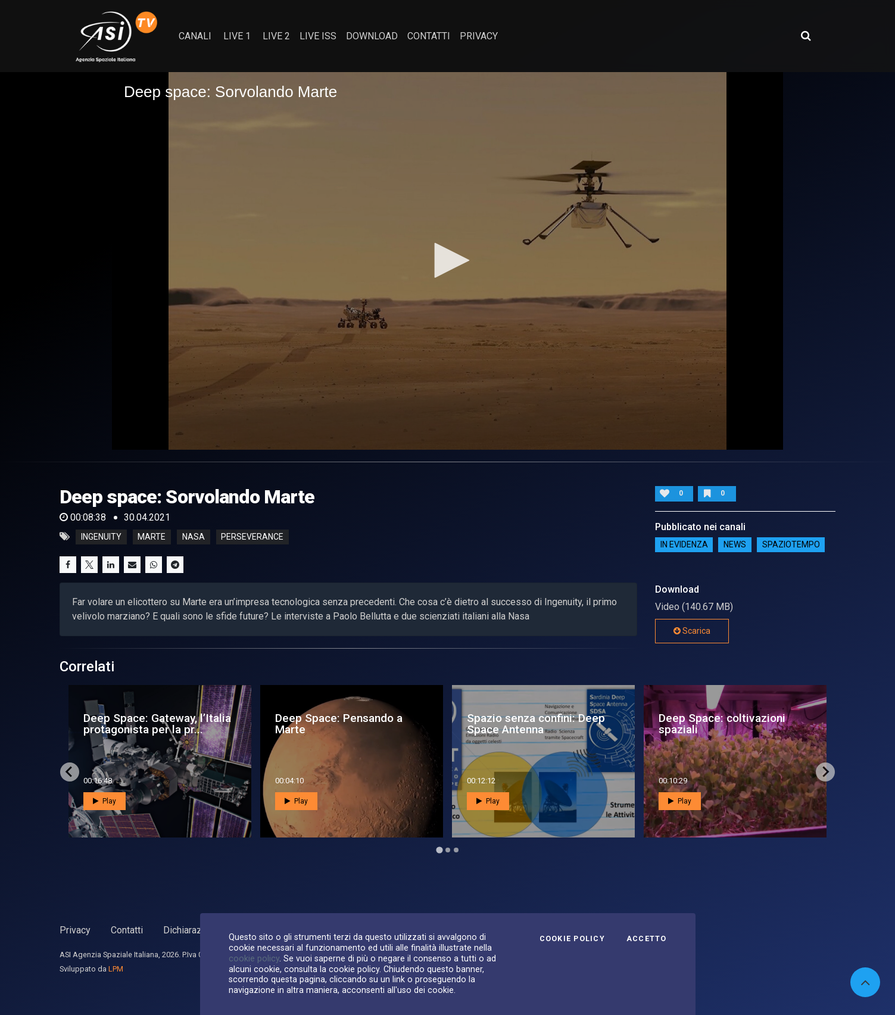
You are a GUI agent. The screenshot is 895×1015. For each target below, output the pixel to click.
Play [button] (104, 801)
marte (152, 536)
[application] (447, 261)
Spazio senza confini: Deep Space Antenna (536, 723)
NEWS (735, 545)
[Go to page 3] (456, 850)
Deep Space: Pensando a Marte (339, 723)
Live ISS (318, 36)
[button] (448, 260)
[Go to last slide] (69, 772)
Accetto (646, 938)
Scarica (691, 631)
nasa (193, 536)
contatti (428, 36)
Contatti (127, 930)
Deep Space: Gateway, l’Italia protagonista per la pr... (157, 723)
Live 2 (276, 36)
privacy (479, 36)
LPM (115, 968)
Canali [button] (195, 36)
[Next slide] (825, 772)
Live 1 (237, 36)
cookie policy (254, 958)
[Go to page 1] (439, 849)
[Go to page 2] (447, 850)
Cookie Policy (572, 938)
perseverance (252, 536)
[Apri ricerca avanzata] (805, 35)
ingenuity (101, 536)
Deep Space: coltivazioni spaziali (722, 723)
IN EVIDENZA (684, 545)
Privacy (75, 930)
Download (372, 36)
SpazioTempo (791, 545)
